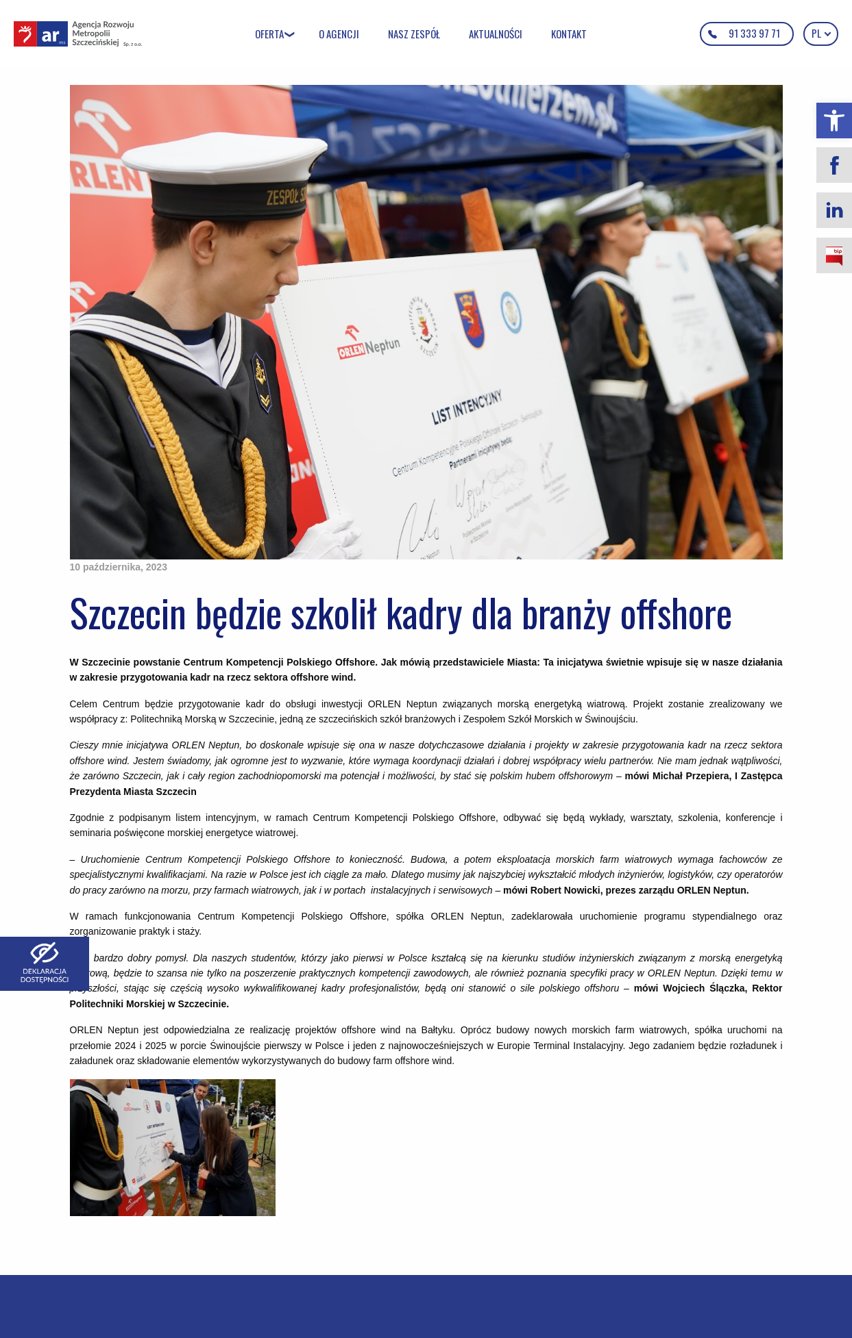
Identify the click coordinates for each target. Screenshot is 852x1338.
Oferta (269, 33)
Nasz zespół (414, 33)
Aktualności (495, 33)
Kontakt (569, 33)
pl (821, 32)
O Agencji (339, 33)
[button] (834, 120)
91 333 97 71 (754, 32)
